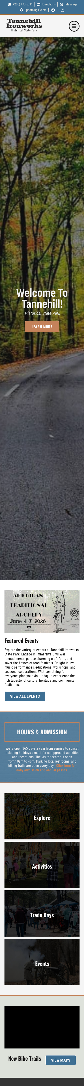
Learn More (42, 329)
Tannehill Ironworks (24, 23)
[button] (74, 26)
